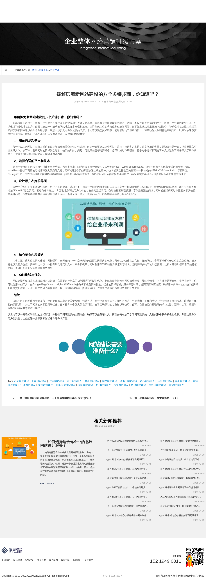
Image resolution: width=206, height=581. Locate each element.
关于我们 (88, 560)
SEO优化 (29, 560)
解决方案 (65, 560)
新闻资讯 (43, 70)
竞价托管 (41, 560)
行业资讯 (54, 70)
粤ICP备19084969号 (112, 576)
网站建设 (17, 560)
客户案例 (53, 560)
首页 (34, 70)
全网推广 (6, 560)
